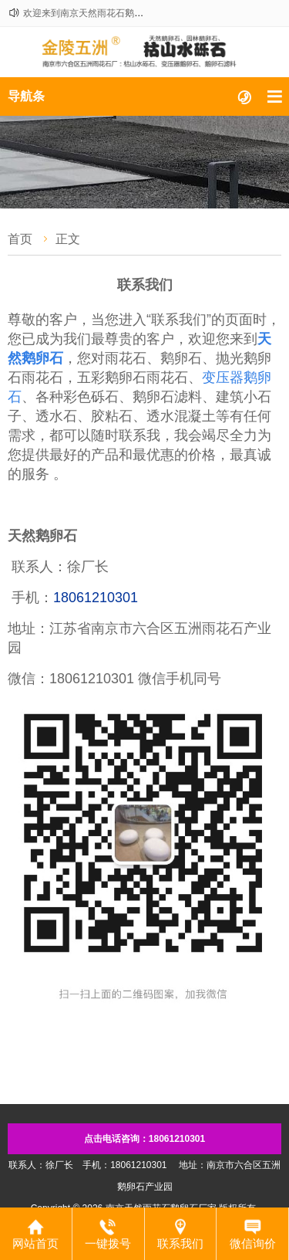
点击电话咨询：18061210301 (144, 1138)
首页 (20, 239)
